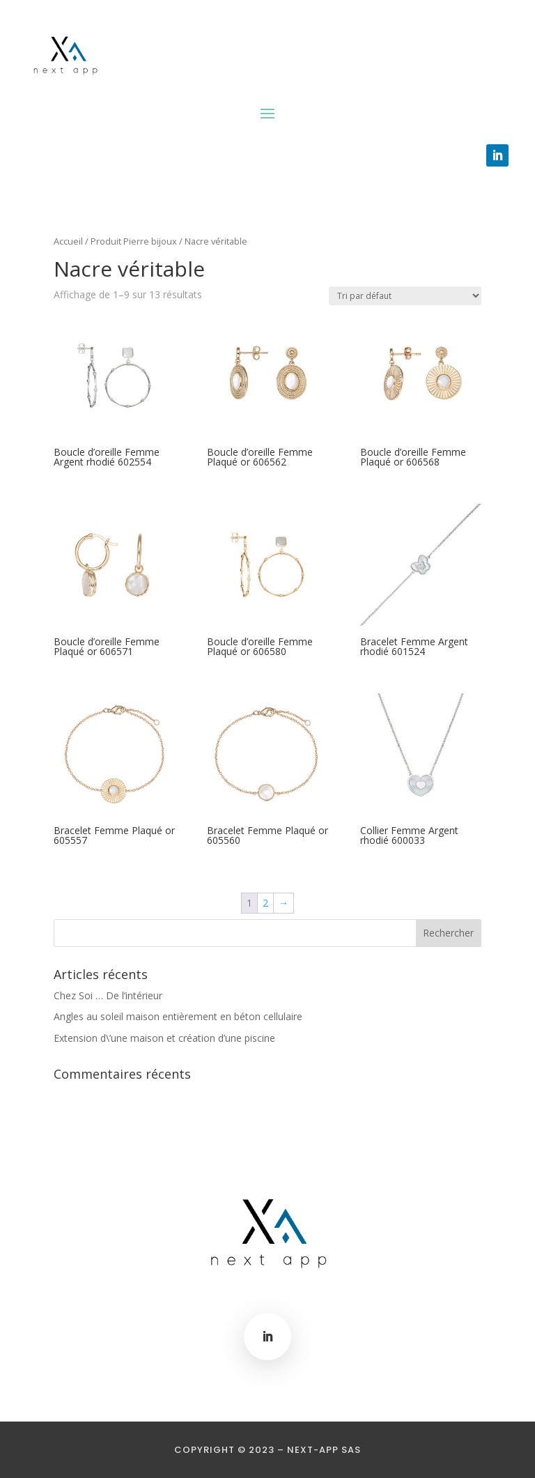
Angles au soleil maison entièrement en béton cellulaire (178, 1016)
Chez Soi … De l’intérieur (108, 995)
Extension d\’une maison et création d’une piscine (164, 1038)
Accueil (68, 241)
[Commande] (405, 295)
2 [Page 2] (265, 902)
